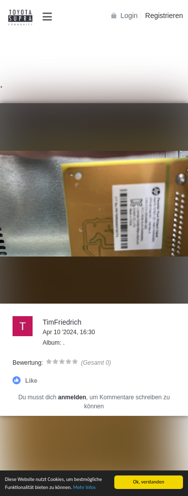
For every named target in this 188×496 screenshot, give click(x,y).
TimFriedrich (62, 322)
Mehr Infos (84, 487)
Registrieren (164, 16)
